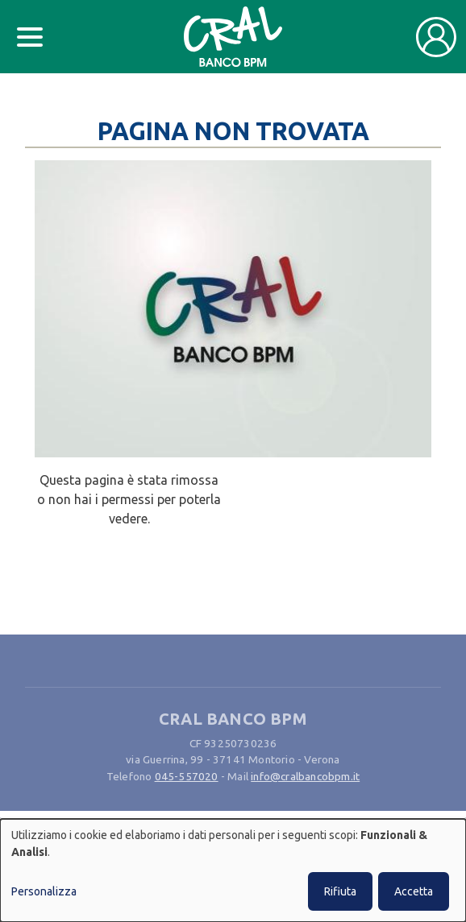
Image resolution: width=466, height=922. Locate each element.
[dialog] (233, 870)
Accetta (413, 891)
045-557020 (186, 776)
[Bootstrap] (233, 36)
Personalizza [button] (44, 891)
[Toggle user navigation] (436, 37)
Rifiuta (340, 891)
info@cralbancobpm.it (305, 776)
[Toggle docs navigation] (30, 37)
